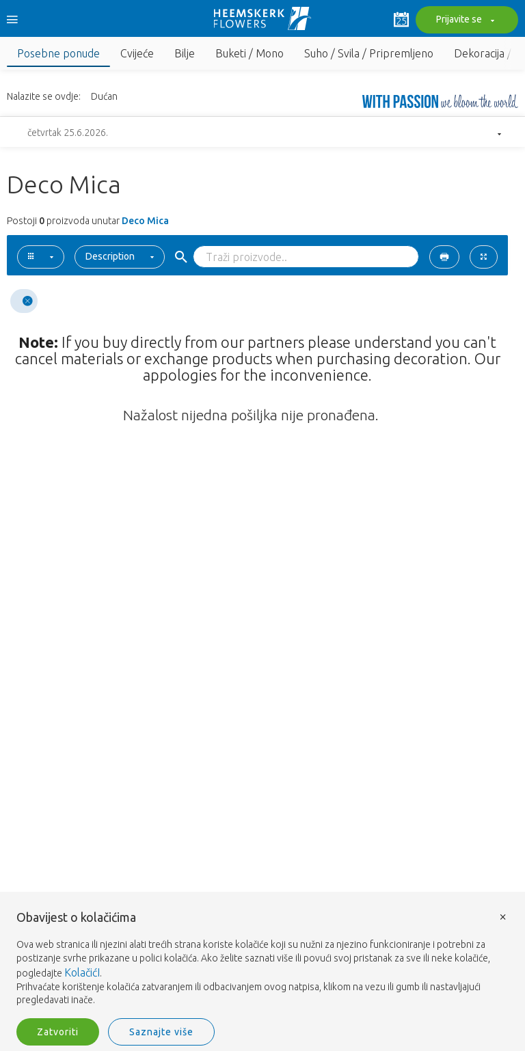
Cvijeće (137, 53)
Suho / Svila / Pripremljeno (368, 53)
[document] (262, 959)
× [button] (503, 916)
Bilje (184, 53)
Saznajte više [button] (161, 1031)
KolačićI (82, 972)
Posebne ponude (58, 53)
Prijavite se (463, 20)
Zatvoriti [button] (58, 1031)
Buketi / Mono (249, 53)
